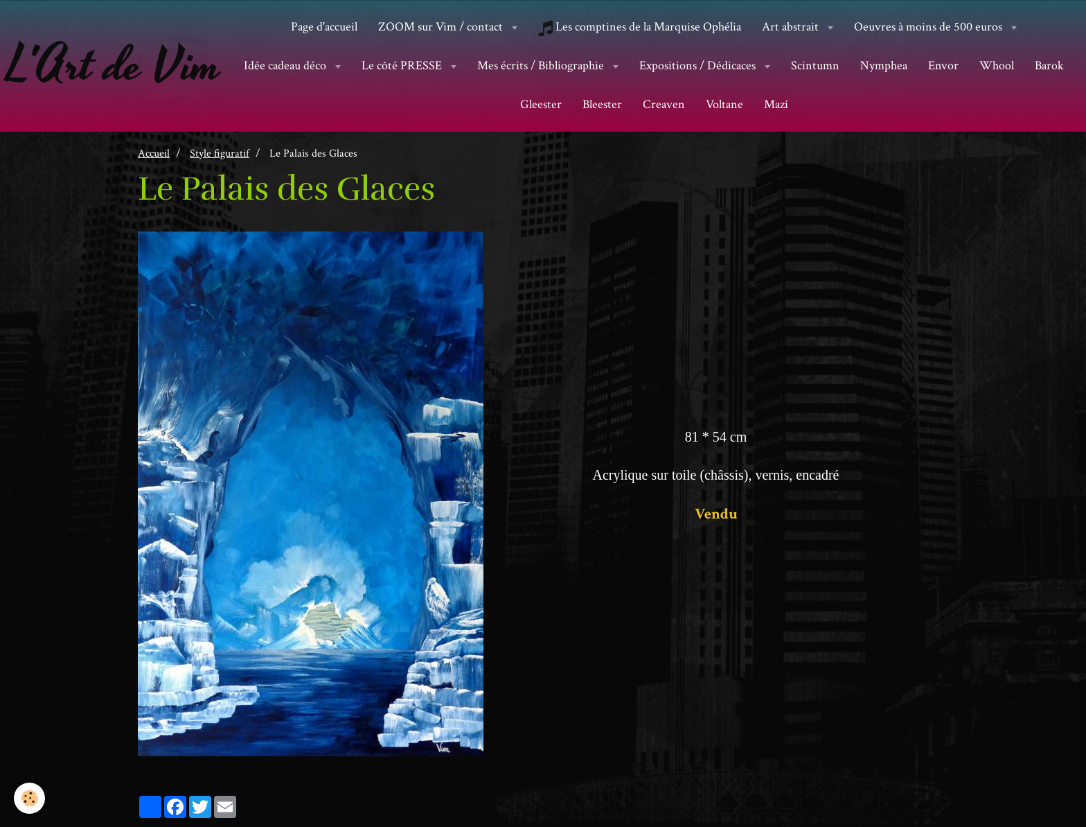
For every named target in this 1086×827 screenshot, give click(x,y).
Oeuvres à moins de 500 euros (929, 27)
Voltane (724, 104)
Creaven (664, 104)
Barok (1049, 65)
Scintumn (815, 65)
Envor (943, 65)
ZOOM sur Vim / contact (442, 27)
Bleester (602, 104)
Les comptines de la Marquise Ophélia (639, 27)
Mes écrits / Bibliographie (542, 65)
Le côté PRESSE (403, 65)
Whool (996, 65)
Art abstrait (791, 27)
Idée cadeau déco (286, 65)
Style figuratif (219, 153)
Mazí (776, 104)
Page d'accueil (324, 27)
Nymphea (883, 65)
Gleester (541, 104)
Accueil (154, 153)
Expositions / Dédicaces (698, 65)
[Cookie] (29, 798)
